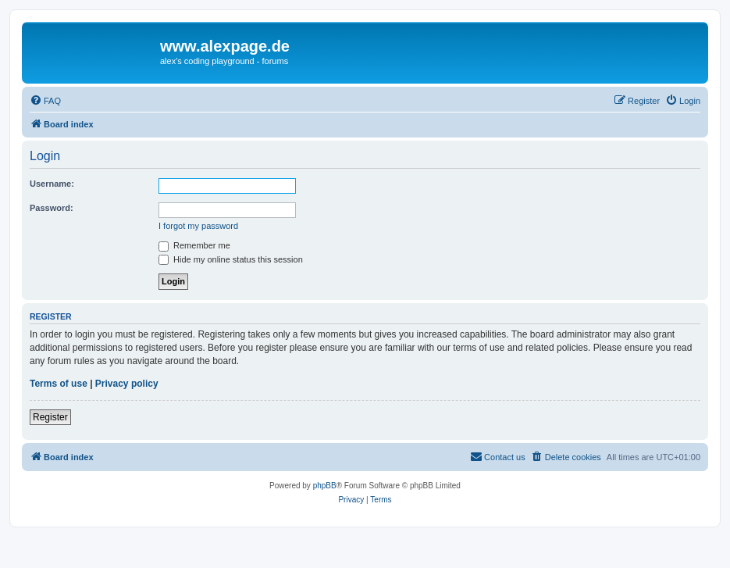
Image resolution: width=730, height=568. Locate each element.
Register (50, 417)
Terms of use (58, 383)
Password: (51, 208)
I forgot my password (198, 225)
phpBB (325, 485)
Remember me (194, 245)
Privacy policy (126, 383)
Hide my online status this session (230, 259)
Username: (52, 183)
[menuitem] (45, 100)
